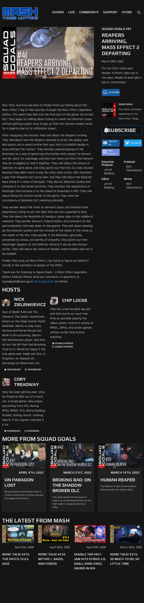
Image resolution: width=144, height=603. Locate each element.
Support (110, 12)
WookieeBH (14, 369)
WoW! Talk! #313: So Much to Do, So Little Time (124, 558)
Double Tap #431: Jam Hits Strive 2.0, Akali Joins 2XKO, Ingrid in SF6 (90, 561)
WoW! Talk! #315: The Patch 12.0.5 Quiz (16, 558)
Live (71, 12)
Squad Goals (126, 104)
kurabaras (14, 431)
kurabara (33, 431)
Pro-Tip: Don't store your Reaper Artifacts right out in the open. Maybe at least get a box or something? (121, 75)
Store (127, 12)
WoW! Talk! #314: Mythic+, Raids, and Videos (52, 558)
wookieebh (34, 369)
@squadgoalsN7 (44, 282)
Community (89, 12)
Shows (58, 12)
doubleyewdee (64, 343)
